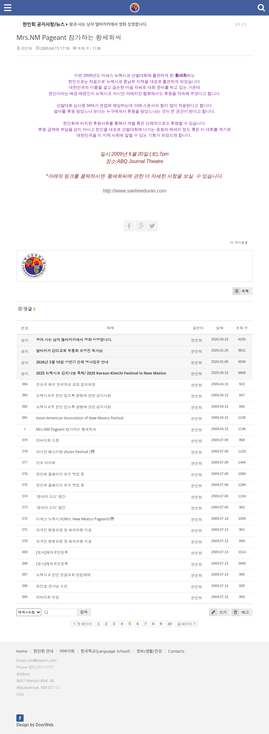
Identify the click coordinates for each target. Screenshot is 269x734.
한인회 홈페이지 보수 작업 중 (60, 474)
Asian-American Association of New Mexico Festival (80, 418)
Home (21, 651)
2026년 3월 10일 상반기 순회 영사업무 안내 (72, 362)
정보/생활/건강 (149, 651)
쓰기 (218, 612)
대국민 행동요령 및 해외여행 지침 (64, 530)
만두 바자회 (46, 462)
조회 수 (242, 328)
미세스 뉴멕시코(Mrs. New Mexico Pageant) (72, 519)
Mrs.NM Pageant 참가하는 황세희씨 (69, 37)
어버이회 (66, 651)
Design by (35, 725)
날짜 (220, 328)
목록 (240, 291)
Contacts (176, 651)
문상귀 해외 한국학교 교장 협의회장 (65, 384)
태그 (240, 612)
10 (170, 624)
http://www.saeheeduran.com (134, 190)
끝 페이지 (186, 624)
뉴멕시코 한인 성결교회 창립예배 (63, 574)
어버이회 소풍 (47, 440)
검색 (84, 612)
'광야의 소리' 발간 (51, 496)
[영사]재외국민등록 (52, 552)
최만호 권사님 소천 (52, 586)
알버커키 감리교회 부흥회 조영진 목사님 (69, 350)
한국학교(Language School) (105, 651)
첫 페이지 (82, 624)
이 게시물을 (239, 242)
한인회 (26, 48)
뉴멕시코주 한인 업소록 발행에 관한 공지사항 (73, 395)
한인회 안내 (43, 651)
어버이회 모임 (47, 597)
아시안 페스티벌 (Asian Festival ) (63, 451)
